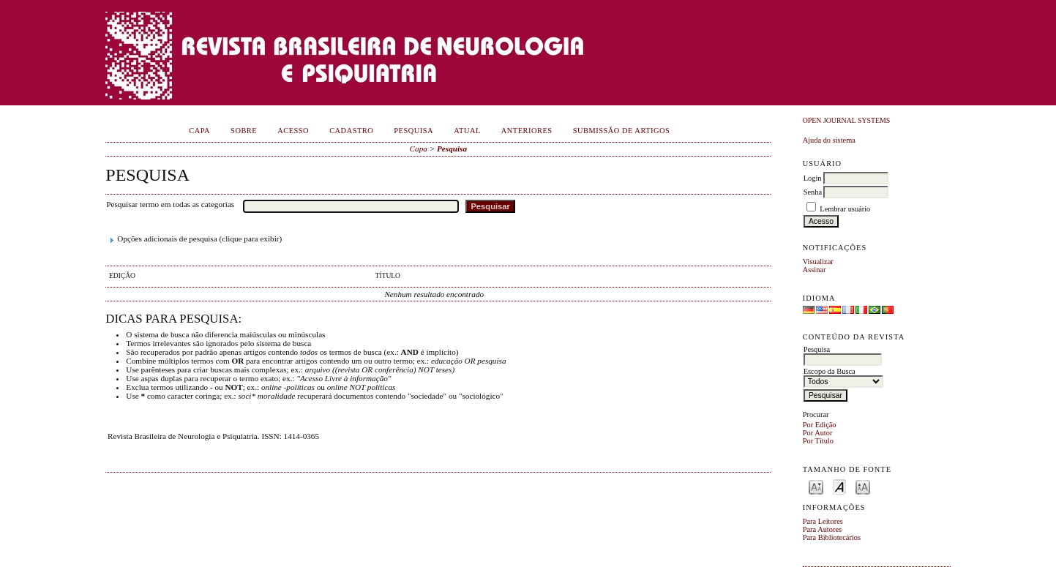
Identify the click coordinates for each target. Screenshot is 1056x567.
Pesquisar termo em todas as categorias (170, 204)
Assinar (814, 270)
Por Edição (819, 425)
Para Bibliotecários (832, 537)
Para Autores (822, 529)
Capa (199, 131)
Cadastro (351, 131)
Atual (467, 131)
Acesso (293, 131)
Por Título (818, 441)
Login (813, 178)
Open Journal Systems (847, 120)
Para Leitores (823, 521)
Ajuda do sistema (829, 140)
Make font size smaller (816, 486)
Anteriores (527, 131)
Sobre (244, 131)
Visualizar (818, 262)
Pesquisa (413, 131)
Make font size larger (862, 486)
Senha (813, 192)
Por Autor (818, 433)
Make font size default (839, 486)
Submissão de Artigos (621, 131)
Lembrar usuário (845, 209)
